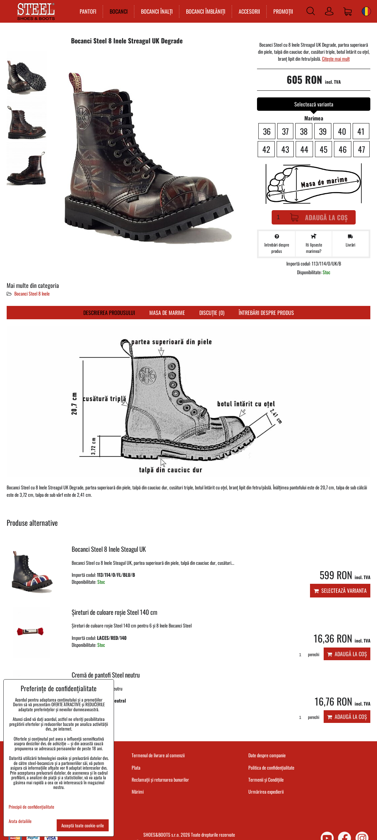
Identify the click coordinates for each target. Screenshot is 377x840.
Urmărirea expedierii (266, 791)
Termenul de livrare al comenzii (158, 755)
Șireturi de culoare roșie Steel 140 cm (114, 612)
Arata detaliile (20, 821)
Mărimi (138, 791)
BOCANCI (117, 11)
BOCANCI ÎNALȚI (155, 11)
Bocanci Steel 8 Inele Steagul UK (109, 549)
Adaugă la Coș (319, 217)
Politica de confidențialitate (271, 767)
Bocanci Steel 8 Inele (32, 293)
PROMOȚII (281, 11)
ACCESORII (247, 11)
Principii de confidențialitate (31, 806)
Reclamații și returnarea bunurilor (160, 779)
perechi (306, 654)
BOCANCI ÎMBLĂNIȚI (204, 11)
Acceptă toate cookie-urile (82, 825)
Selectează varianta (340, 590)
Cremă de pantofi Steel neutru (106, 675)
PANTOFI (86, 11)
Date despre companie (267, 755)
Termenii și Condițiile (266, 779)
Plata (136, 767)
